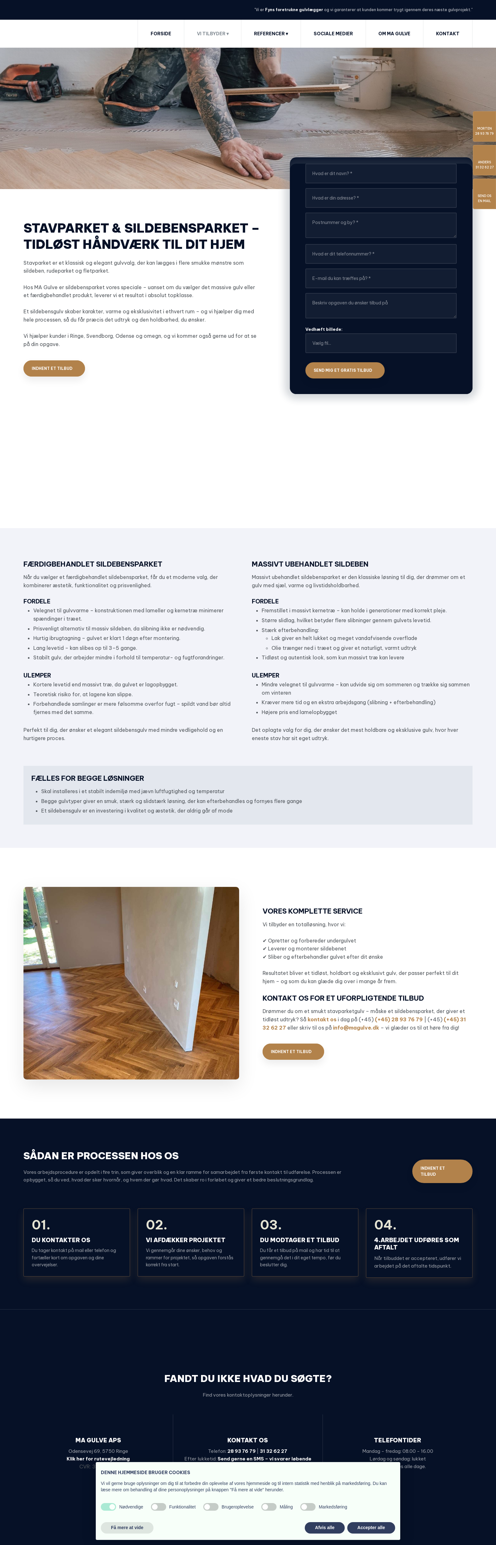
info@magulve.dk (356, 1027)
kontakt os (322, 1019)
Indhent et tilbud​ (52, 368)
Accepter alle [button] (371, 1527)
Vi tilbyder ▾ (213, 34)
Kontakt (448, 34)
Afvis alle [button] (324, 1527)
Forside (161, 34)
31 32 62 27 (273, 1451)
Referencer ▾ (271, 34)
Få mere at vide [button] (127, 1527)
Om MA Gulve (394, 34)
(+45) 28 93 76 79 (399, 1019)
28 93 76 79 (241, 1451)
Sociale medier (333, 34)
